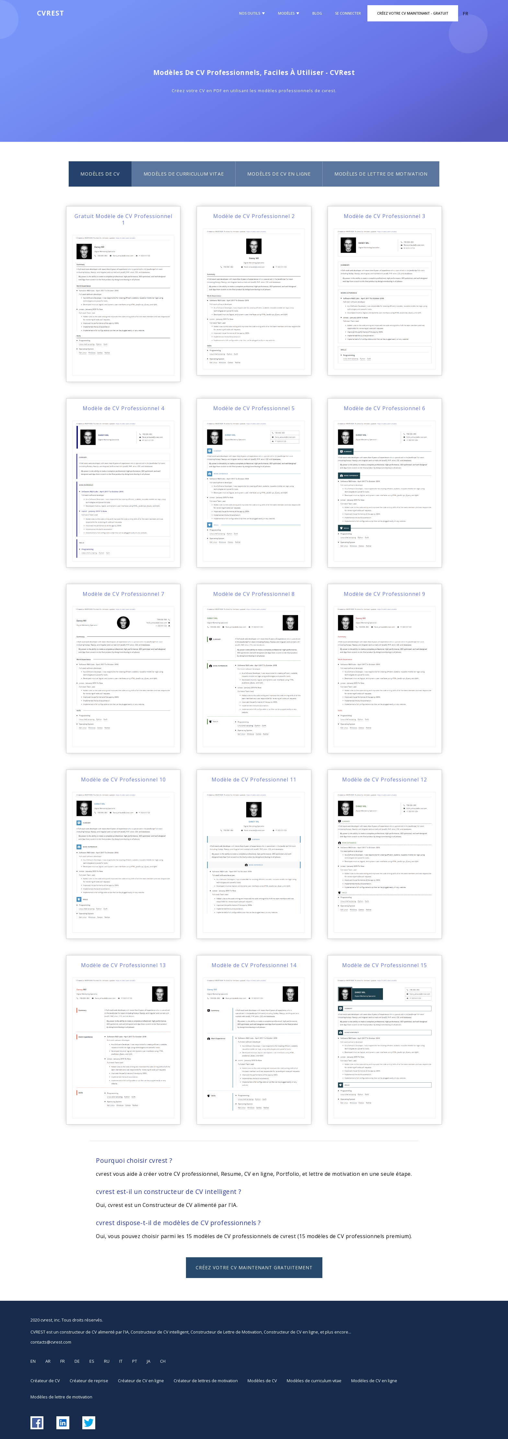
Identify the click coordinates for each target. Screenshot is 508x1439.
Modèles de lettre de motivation (381, 174)
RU (107, 1361)
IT (120, 1361)
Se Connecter (348, 13)
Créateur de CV (45, 1381)
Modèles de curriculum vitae (184, 174)
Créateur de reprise (89, 1381)
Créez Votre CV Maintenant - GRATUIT (412, 13)
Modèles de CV (100, 174)
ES (91, 1361)
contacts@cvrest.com (50, 1342)
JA (148, 1361)
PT (134, 1361)
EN (33, 1361)
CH (163, 1361)
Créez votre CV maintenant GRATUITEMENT (254, 1267)
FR (62, 1361)
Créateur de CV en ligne (141, 1381)
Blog (317, 13)
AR (48, 1361)
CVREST (50, 13)
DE (77, 1361)
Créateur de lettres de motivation (206, 1381)
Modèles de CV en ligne (278, 174)
